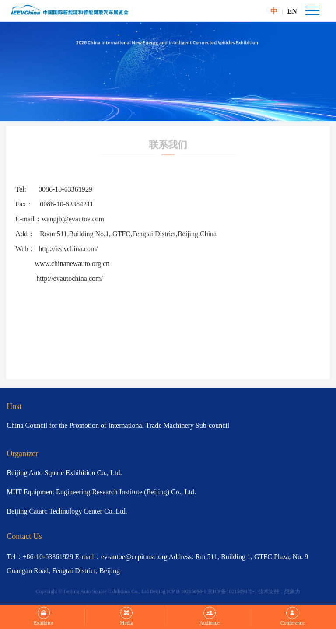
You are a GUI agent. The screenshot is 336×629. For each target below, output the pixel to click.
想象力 (292, 591)
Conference (292, 616)
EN (292, 11)
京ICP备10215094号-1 (232, 591)
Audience (210, 616)
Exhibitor (43, 616)
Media (126, 616)
